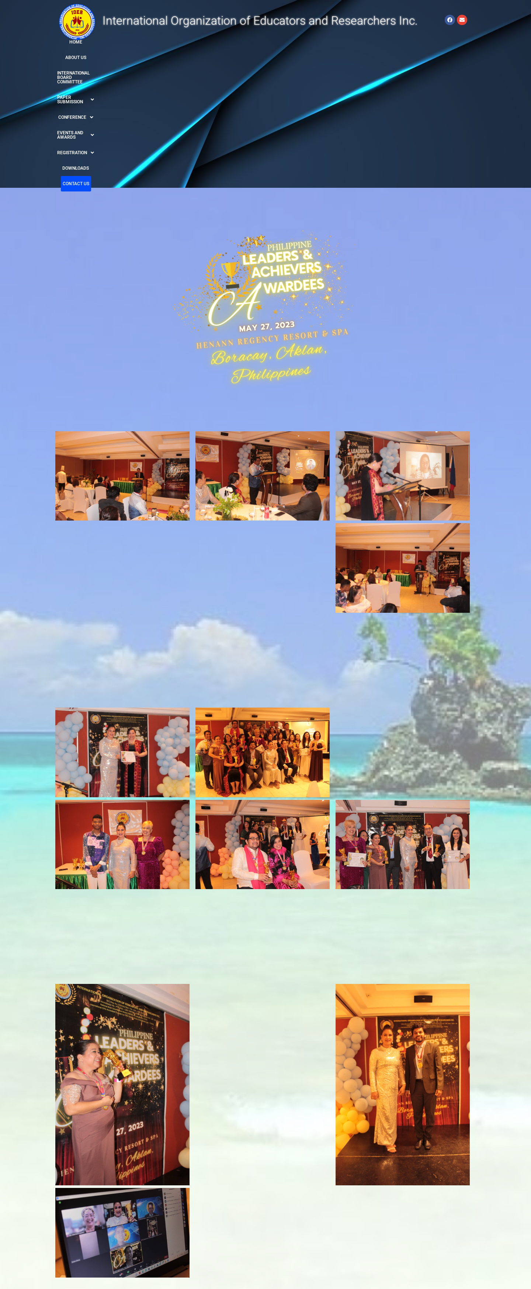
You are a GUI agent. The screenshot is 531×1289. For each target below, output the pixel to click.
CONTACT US (437, 42)
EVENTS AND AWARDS (321, 42)
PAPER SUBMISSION (227, 42)
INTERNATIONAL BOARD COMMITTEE (161, 42)
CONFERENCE (272, 42)
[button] (227, 42)
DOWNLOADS (406, 42)
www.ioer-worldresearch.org (90, 1239)
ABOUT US (108, 42)
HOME (87, 42)
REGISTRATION (370, 42)
